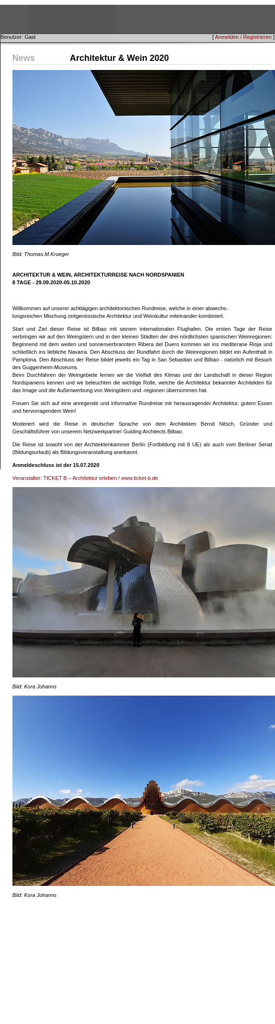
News (23, 58)
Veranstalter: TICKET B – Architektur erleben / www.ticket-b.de (85, 478)
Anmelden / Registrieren (243, 37)
